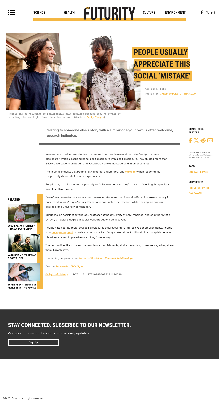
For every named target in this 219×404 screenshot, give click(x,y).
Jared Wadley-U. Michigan (178, 94)
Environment (175, 12)
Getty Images (95, 117)
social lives (198, 172)
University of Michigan (69, 266)
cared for (131, 171)
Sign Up (33, 342)
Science (39, 12)
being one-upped (62, 232)
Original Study (56, 274)
